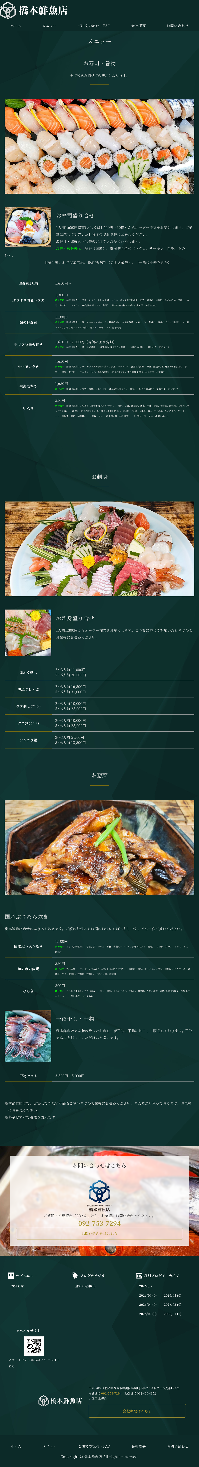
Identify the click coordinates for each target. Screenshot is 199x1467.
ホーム (15, 25)
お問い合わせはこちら (100, 1233)
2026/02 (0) (148, 1314)
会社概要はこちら (137, 1410)
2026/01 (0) (173, 1314)
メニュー (49, 25)
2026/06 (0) (148, 1295)
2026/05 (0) (173, 1295)
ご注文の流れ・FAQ (94, 25)
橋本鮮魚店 (93, 1456)
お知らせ (17, 1286)
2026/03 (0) (173, 1304)
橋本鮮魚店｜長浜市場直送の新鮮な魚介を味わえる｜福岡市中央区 (34, 10)
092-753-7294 (99, 1222)
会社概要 (138, 25)
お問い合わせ (178, 25)
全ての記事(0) (85, 1286)
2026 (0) (145, 1286)
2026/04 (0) (148, 1304)
